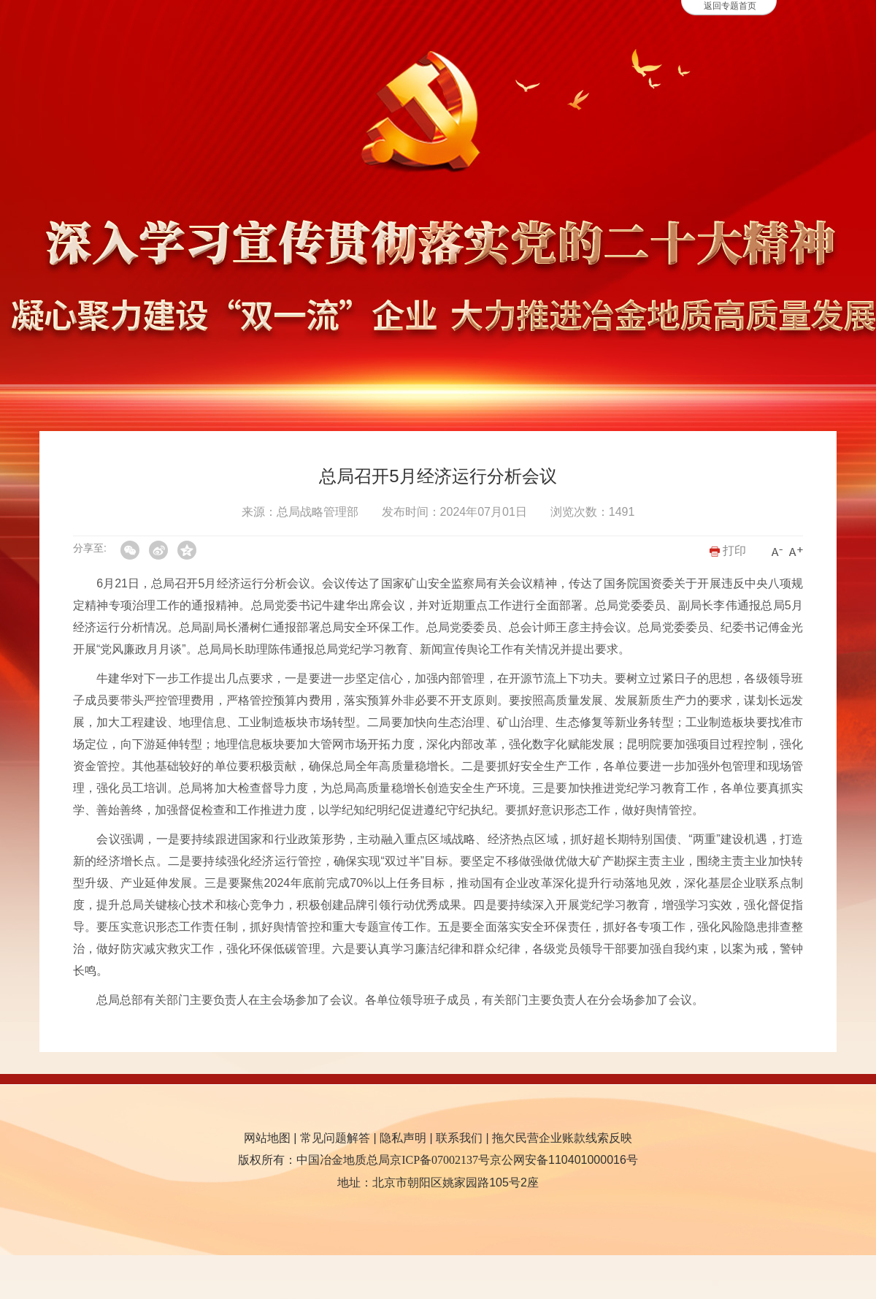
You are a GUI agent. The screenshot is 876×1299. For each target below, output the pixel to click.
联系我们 (459, 1138)
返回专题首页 (730, 6)
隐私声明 (403, 1138)
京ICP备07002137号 (440, 1160)
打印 (728, 550)
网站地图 (267, 1138)
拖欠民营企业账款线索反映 (562, 1138)
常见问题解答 (335, 1138)
